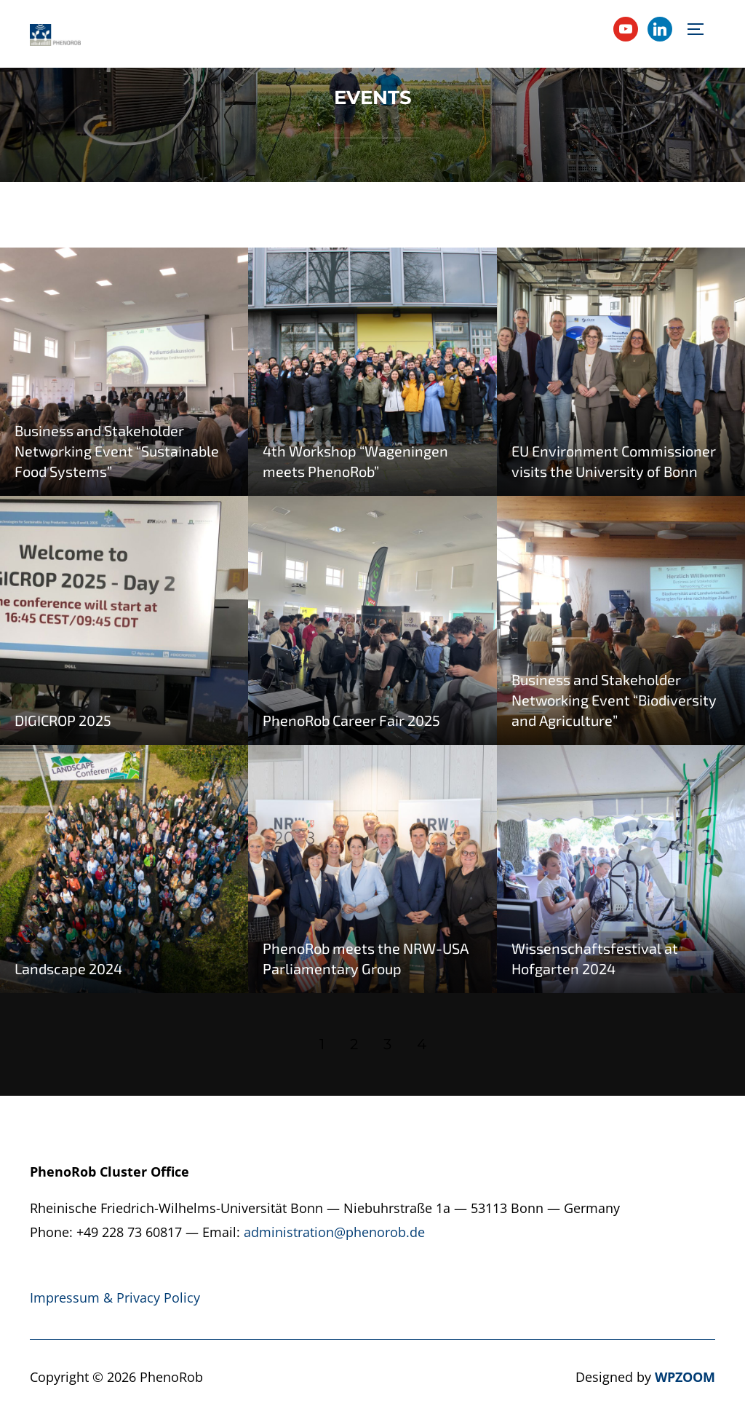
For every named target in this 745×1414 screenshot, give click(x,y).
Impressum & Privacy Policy (115, 1297)
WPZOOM (685, 1377)
